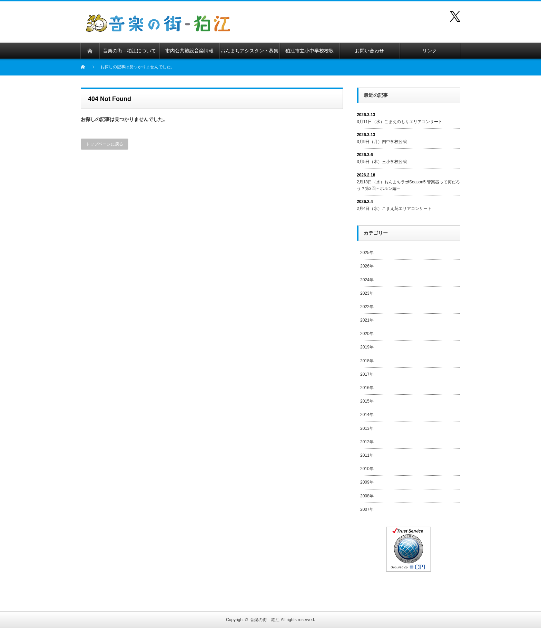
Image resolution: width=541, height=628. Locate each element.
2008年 (367, 496)
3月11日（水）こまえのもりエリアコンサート (399, 121)
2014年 (367, 414)
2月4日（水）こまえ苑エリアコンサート (394, 208)
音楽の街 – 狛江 (264, 619)
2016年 (367, 387)
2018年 (367, 360)
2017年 (367, 374)
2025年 (367, 252)
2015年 (367, 401)
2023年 (367, 293)
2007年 (367, 509)
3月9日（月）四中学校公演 (382, 141)
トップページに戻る (104, 144)
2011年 (367, 455)
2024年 (367, 279)
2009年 (367, 482)
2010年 (367, 468)
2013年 (367, 428)
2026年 (367, 266)
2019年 (367, 347)
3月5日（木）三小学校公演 (382, 161)
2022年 (367, 306)
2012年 (367, 441)
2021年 (367, 320)
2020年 (367, 333)
